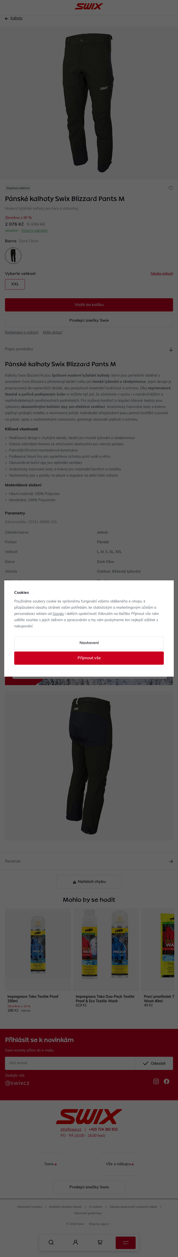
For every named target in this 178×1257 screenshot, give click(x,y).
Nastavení (89, 643)
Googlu (58, 614)
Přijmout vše (89, 658)
